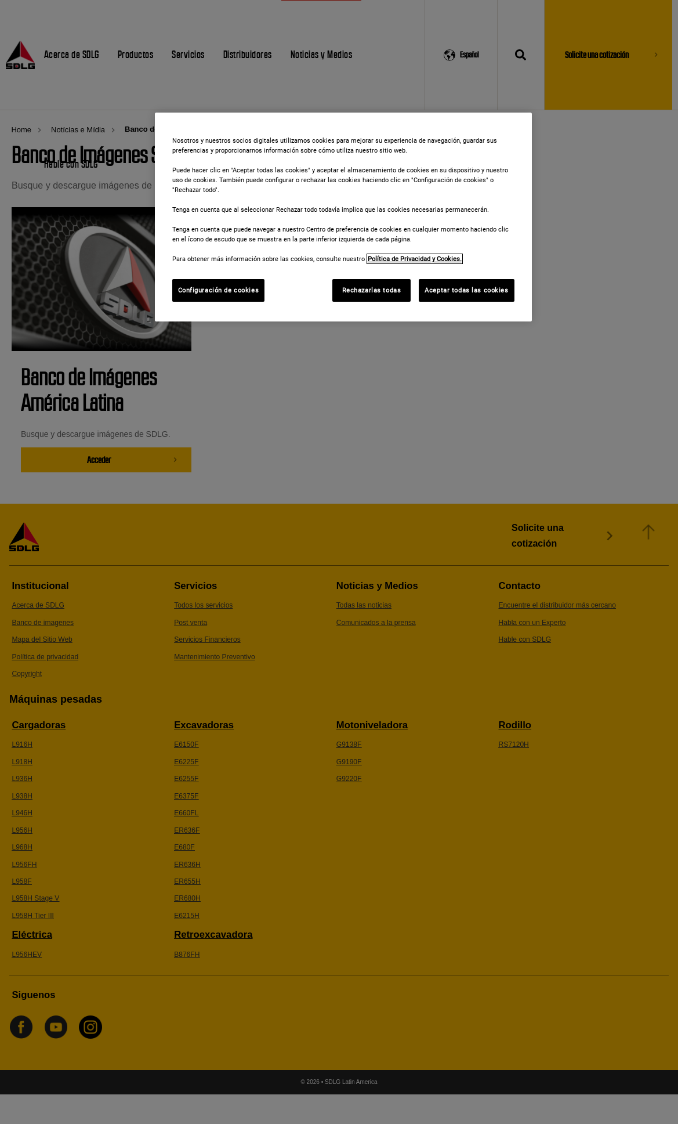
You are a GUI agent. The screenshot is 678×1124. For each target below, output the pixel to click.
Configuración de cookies (218, 290)
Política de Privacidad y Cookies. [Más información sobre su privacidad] (415, 259)
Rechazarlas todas (371, 290)
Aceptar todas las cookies (466, 290)
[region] (343, 217)
